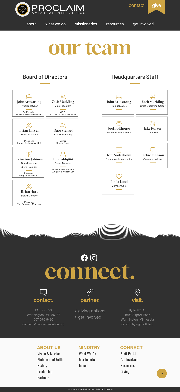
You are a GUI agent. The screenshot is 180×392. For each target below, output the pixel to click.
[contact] (130, 5)
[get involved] (91, 317)
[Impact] (95, 365)
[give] (156, 5)
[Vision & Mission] (53, 353)
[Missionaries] (95, 359)
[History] (53, 365)
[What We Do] (95, 353)
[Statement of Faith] (53, 359)
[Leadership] (53, 371)
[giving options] (94, 311)
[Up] (162, 373)
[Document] (84, 258)
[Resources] (136, 365)
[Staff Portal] (136, 353)
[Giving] (136, 371)
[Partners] (53, 377)
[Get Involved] (136, 359)
